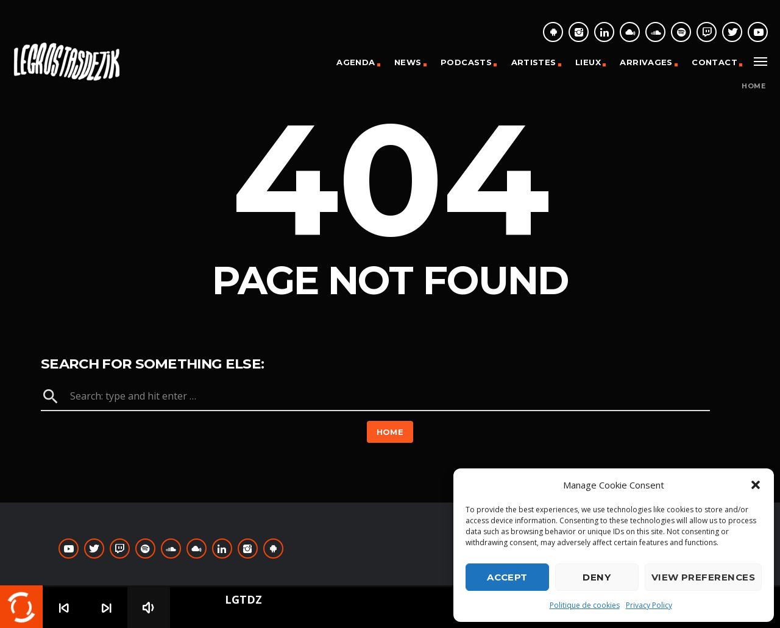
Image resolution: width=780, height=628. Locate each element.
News (408, 62)
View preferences (703, 577)
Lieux (588, 62)
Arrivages (646, 62)
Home (753, 86)
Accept (507, 577)
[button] (756, 485)
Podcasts (466, 62)
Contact (714, 62)
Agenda (355, 62)
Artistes (533, 62)
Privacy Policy (649, 605)
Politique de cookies (585, 605)
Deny (597, 577)
